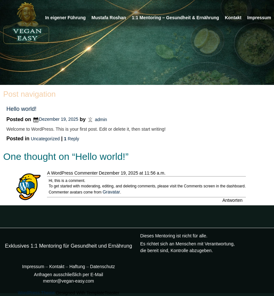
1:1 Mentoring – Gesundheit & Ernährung (175, 17)
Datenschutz (102, 266)
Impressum (259, 17)
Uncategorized (45, 138)
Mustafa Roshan (108, 17)
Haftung (77, 266)
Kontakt (233, 17)
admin (101, 119)
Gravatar (111, 191)
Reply (71, 138)
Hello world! (21, 109)
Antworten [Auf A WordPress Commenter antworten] (232, 200)
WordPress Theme (36, 292)
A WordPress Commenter (72, 173)
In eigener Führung (65, 17)
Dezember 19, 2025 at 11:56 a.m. (132, 173)
